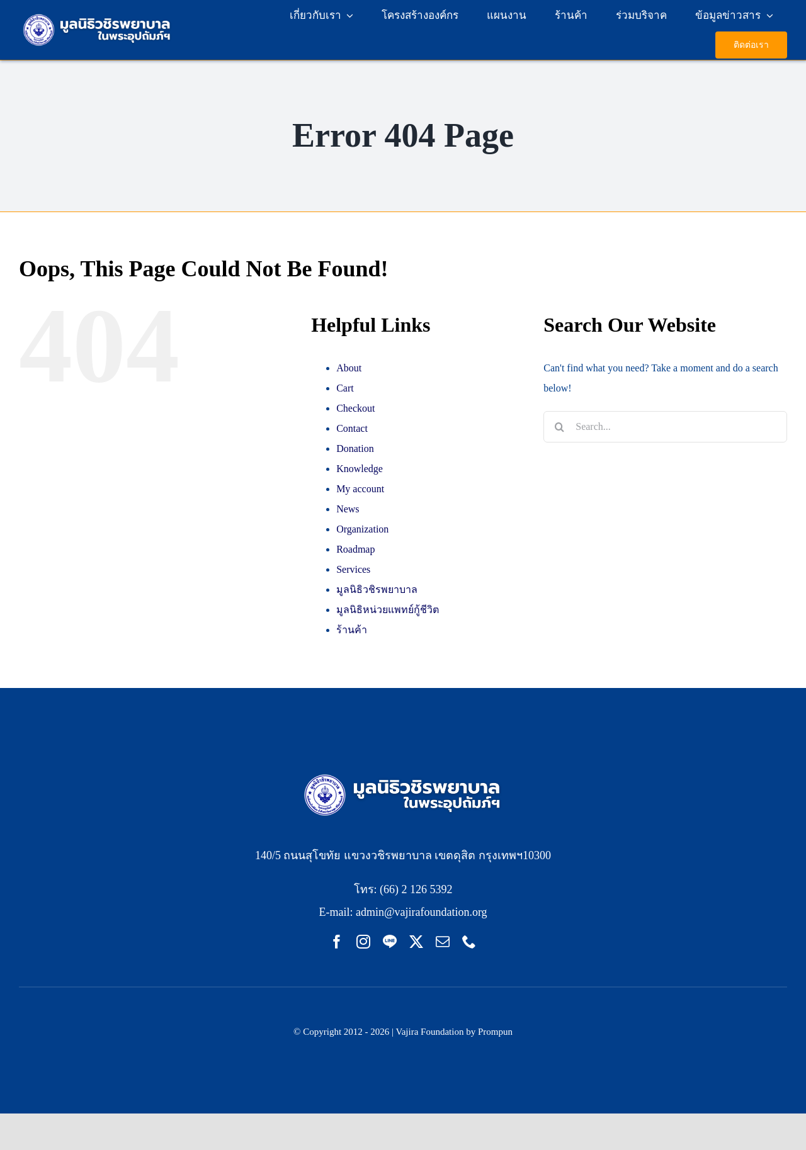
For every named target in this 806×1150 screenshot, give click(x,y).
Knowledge (359, 468)
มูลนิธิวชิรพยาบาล (376, 589)
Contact (352, 428)
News (347, 509)
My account (360, 488)
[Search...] (665, 427)
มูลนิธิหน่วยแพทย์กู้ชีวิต (387, 609)
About (348, 368)
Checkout (355, 408)
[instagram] (363, 942)
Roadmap (355, 549)
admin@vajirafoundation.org (421, 912)
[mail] (443, 942)
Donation (355, 448)
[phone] (469, 942)
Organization (362, 529)
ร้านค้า (351, 629)
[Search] (559, 427)
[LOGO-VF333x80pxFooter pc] (403, 774)
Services (353, 569)
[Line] (390, 942)
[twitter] (416, 942)
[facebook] (337, 942)
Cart (345, 388)
